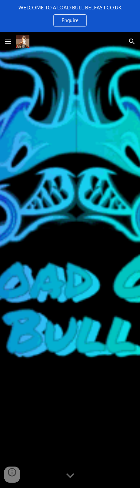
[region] (70, 16)
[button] (8, 41)
